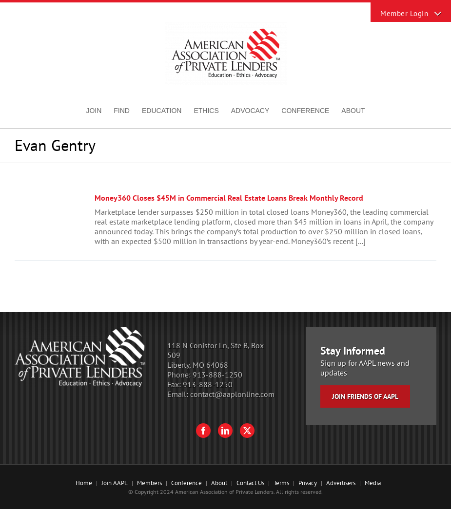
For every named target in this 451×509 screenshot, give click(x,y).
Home (84, 483)
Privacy (307, 483)
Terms (281, 483)
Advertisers (340, 483)
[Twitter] (247, 430)
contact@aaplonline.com (232, 394)
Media (373, 483)
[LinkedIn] (225, 430)
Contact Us (250, 483)
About (219, 483)
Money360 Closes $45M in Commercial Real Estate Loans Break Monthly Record (229, 198)
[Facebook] (203, 430)
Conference (186, 483)
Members (149, 483)
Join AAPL (114, 483)
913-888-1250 (217, 374)
